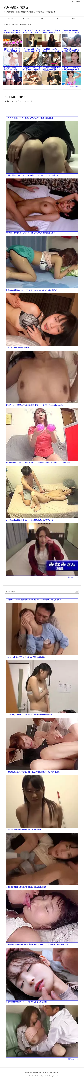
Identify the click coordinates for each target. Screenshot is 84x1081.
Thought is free (53, 1076)
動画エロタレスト (75, 86)
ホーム (6, 24)
